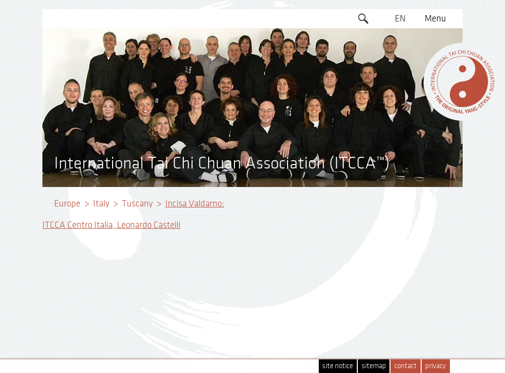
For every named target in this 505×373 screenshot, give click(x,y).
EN (400, 18)
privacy (435, 366)
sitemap (374, 366)
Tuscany (137, 203)
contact (405, 366)
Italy (101, 203)
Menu (435, 18)
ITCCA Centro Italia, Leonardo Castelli (111, 225)
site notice (337, 366)
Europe (67, 203)
